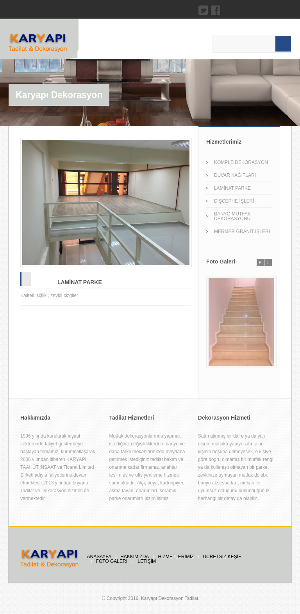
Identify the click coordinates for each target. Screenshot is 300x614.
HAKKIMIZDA (134, 556)
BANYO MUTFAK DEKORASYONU (232, 216)
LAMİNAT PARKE (79, 282)
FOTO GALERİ (111, 561)
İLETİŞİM (146, 561)
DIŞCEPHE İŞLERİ (234, 201)
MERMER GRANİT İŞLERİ (242, 231)
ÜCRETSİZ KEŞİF (222, 556)
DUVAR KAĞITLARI (235, 175)
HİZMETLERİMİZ (176, 556)
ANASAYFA (99, 556)
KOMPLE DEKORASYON (241, 162)
